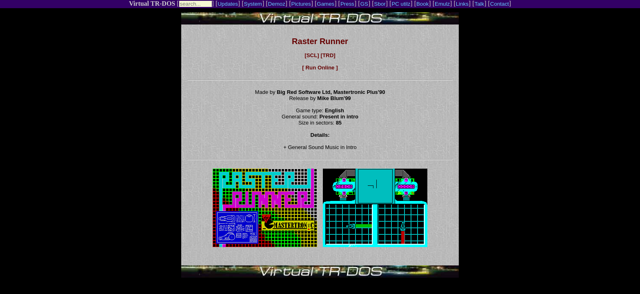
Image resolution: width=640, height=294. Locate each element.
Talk (479, 4)
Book (422, 4)
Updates (228, 4)
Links (462, 4)
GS (364, 4)
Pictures (301, 4)
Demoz (276, 4)
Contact (499, 4)
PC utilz (400, 4)
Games (325, 4)
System (253, 4)
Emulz (442, 4)
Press (347, 4)
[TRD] (327, 55)
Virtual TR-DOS (152, 3)
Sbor (380, 4)
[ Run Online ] (320, 68)
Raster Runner (320, 41)
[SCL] (311, 55)
